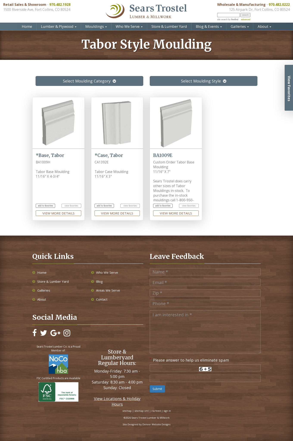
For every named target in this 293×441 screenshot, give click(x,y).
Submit (157, 389)
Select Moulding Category (89, 81)
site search (222, 19)
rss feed (156, 410)
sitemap (127, 410)
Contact (99, 299)
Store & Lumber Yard (169, 26)
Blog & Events (209, 26)
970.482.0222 (279, 4)
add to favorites (45, 205)
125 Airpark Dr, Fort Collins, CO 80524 (259, 9)
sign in (167, 410)
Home (27, 26)
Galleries (240, 26)
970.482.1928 (59, 4)
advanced (245, 19)
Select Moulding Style (203, 81)
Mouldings (96, 26)
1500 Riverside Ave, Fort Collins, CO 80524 (36, 9)
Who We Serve (129, 26)
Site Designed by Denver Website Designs (146, 424)
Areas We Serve (105, 290)
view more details (58, 213)
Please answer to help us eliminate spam (189, 360)
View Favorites (289, 88)
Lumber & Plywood (58, 26)
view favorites (71, 205)
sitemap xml (141, 410)
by (233, 19)
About (264, 26)
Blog (97, 281)
